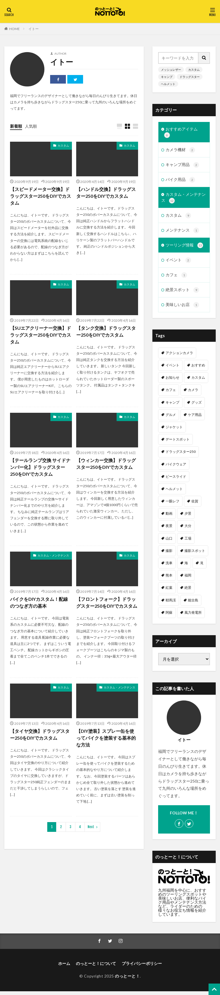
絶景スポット (182, 293)
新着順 (16, 126)
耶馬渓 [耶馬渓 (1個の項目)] (171, 603)
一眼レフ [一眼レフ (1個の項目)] (172, 504)
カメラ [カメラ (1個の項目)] (193, 393)
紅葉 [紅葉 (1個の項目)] (169, 591)
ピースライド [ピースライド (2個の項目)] (176, 480)
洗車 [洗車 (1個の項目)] (169, 566)
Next (91, 827)
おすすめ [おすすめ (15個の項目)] (198, 368)
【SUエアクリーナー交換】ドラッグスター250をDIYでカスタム (40, 334)
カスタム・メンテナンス (53, 555)
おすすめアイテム (181, 133)
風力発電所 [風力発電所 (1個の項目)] (193, 616)
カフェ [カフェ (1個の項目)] (171, 393)
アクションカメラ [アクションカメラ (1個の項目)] (179, 356)
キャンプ (166, 76)
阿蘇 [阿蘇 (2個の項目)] (169, 616)
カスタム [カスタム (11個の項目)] (198, 381)
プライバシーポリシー (142, 967)
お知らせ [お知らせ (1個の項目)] (172, 381)
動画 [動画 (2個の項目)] (169, 517)
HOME (14, 29)
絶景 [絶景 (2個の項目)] (187, 591)
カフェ (176, 278)
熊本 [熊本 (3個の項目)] (169, 579)
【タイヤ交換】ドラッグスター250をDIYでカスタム (40, 734)
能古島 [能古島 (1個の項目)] (193, 603)
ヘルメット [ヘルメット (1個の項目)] (174, 492)
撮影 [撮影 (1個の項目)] (169, 554)
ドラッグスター (190, 76)
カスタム (63, 145)
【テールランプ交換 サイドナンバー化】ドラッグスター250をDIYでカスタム (40, 467)
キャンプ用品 (182, 166)
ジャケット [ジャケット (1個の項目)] (174, 430)
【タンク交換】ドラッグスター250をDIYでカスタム (106, 331)
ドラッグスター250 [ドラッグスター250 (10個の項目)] (181, 455)
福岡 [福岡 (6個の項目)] (187, 579)
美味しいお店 (182, 308)
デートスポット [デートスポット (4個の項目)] (178, 443)
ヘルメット (168, 84)
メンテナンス (182, 233)
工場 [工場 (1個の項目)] (187, 542)
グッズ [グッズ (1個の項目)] (196, 406)
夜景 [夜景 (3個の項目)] (169, 529)
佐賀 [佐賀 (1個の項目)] (194, 504)
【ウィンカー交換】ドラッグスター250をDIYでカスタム (106, 464)
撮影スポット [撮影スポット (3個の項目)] (194, 554)
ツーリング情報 (184, 248)
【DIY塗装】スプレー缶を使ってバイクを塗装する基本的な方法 (106, 737)
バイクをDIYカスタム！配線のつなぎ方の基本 (39, 602)
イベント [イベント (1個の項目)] (172, 368)
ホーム (64, 967)
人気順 (31, 126)
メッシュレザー (171, 69)
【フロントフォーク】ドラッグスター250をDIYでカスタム (106, 602)
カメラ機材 (180, 151)
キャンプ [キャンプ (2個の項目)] (172, 406)
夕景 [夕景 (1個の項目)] (187, 517)
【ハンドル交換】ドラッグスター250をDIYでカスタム (106, 192)
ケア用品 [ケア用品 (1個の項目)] (195, 418)
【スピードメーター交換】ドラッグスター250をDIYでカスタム (40, 196)
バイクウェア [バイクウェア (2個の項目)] (176, 467)
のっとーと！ (127, 979)
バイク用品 (180, 181)
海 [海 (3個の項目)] (186, 566)
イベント (178, 263)
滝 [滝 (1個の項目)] (201, 566)
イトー (33, 29)
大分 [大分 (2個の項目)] (187, 529)
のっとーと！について (96, 967)
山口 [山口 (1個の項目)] (169, 542)
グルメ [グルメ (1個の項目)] (171, 418)
